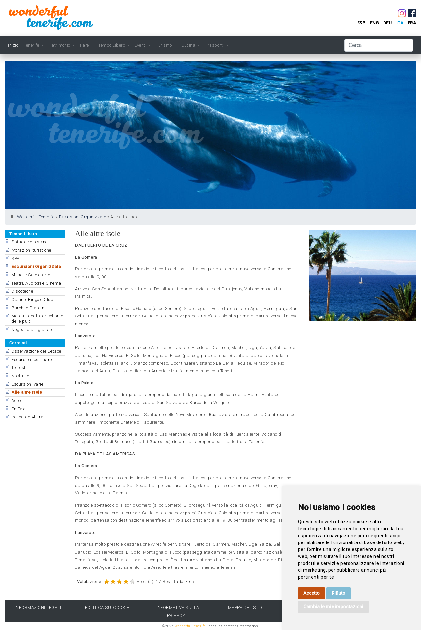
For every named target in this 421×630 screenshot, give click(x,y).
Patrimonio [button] (60, 45)
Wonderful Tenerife (35, 216)
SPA (16, 258)
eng (374, 22)
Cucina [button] (189, 45)
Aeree (17, 400)
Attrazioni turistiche (31, 250)
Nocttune (20, 375)
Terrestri (20, 367)
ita (400, 22)
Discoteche (22, 291)
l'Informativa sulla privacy (176, 611)
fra (412, 22)
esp (361, 22)
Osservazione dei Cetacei (37, 351)
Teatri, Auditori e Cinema (36, 283)
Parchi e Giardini (29, 307)
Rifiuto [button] (338, 593)
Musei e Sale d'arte (31, 274)
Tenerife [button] (32, 45)
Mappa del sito (245, 607)
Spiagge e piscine (30, 241)
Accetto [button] (311, 593)
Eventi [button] (141, 45)
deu (387, 22)
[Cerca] (378, 45)
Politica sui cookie (107, 607)
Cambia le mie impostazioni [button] (333, 606)
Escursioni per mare (32, 359)
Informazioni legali (38, 607)
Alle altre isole (27, 392)
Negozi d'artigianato (32, 329)
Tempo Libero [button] (112, 45)
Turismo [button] (164, 45)
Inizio (13, 45)
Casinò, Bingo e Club (32, 299)
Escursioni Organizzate (82, 216)
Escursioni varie (27, 384)
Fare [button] (85, 45)
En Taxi (19, 408)
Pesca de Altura (28, 417)
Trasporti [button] (215, 45)
